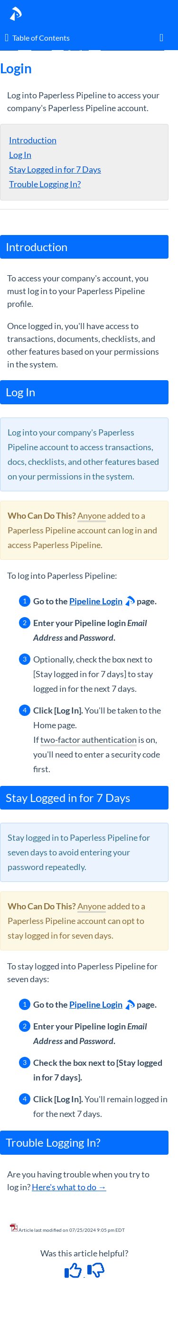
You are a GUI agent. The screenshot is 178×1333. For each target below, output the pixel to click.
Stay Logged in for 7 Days (55, 169)
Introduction (32, 140)
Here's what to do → (69, 1187)
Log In (20, 154)
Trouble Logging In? (45, 184)
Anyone (91, 515)
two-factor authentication (88, 739)
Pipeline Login (95, 601)
